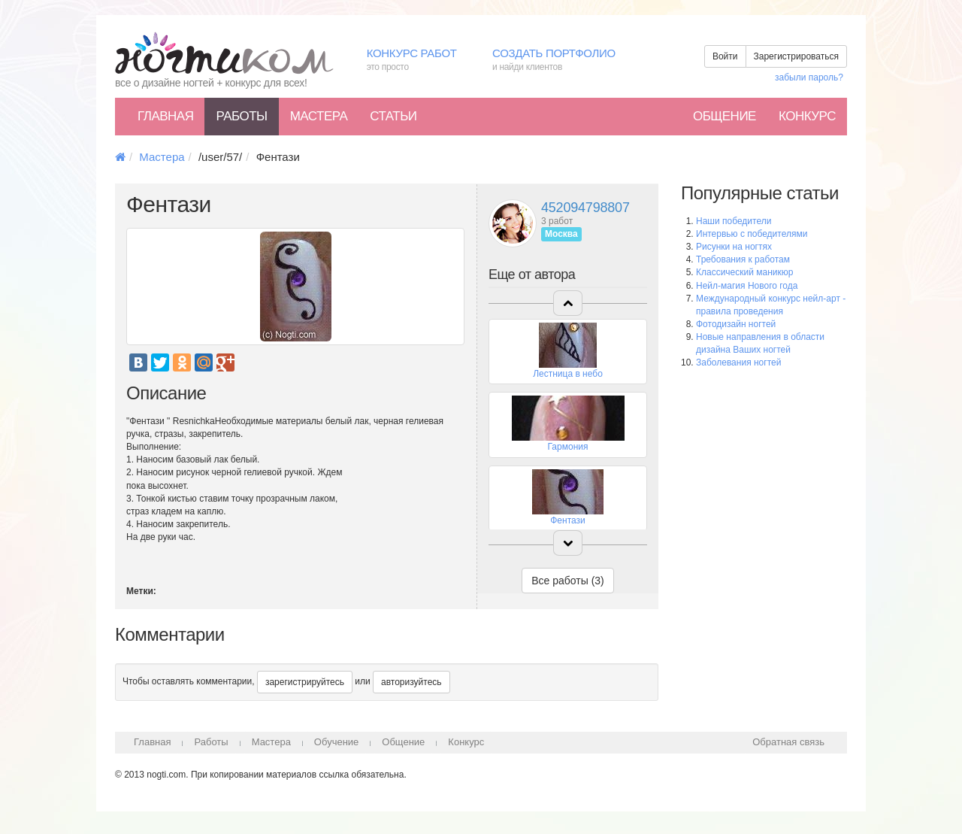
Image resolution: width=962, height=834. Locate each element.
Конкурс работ (418, 60)
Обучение (336, 742)
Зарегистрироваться (796, 56)
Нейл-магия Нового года (746, 286)
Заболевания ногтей (738, 362)
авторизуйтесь (411, 682)
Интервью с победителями (751, 234)
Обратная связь (788, 742)
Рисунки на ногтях (734, 246)
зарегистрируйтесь (304, 682)
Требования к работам (743, 259)
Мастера (319, 116)
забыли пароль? (809, 77)
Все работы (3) (567, 581)
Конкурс (807, 116)
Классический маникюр (744, 272)
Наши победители (733, 221)
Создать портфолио (564, 60)
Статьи (393, 116)
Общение (724, 116)
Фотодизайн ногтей (736, 324)
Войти (725, 56)
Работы (241, 116)
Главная (165, 116)
